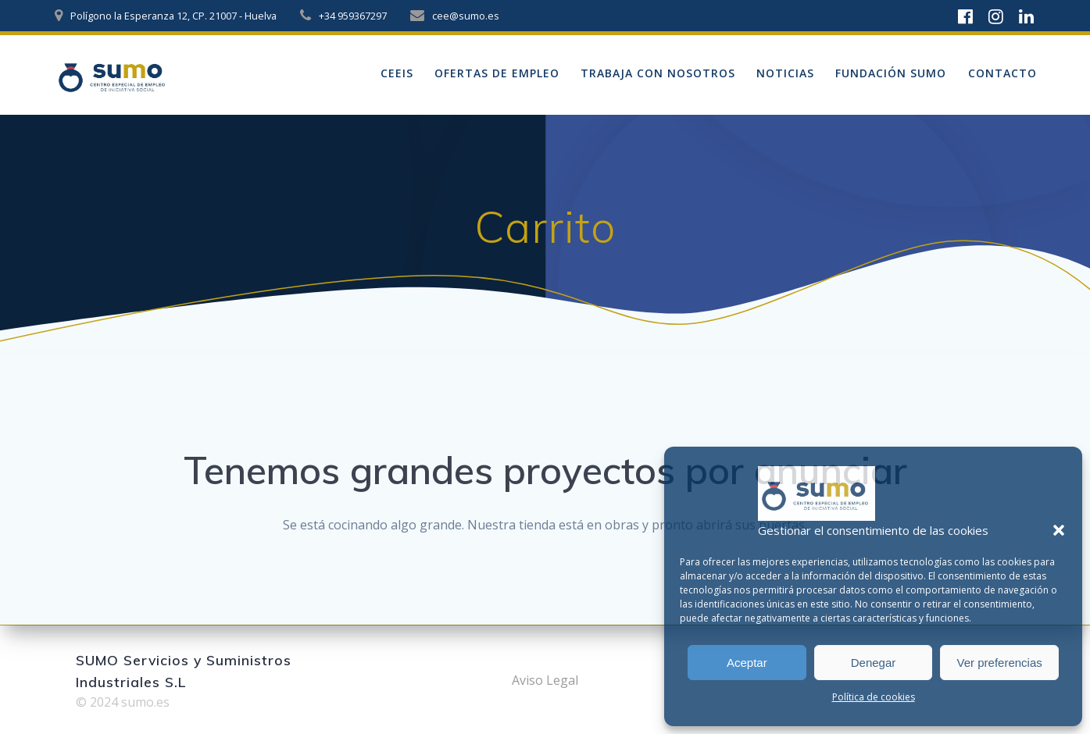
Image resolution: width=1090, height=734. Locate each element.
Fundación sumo (890, 73)
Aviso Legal (545, 680)
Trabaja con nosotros (658, 73)
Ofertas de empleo (496, 73)
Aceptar (747, 662)
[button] (1059, 530)
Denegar (873, 662)
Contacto (1002, 73)
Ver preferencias (999, 662)
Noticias (785, 73)
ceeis (397, 73)
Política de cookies (873, 697)
